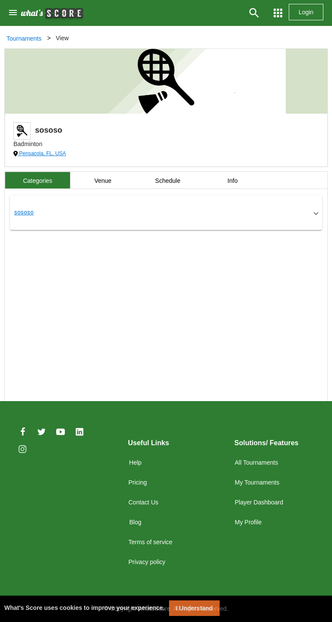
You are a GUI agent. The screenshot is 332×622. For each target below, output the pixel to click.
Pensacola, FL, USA (42, 153)
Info (232, 180)
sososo (24, 212)
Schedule (167, 180)
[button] (166, 212)
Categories (37, 180)
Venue (103, 180)
